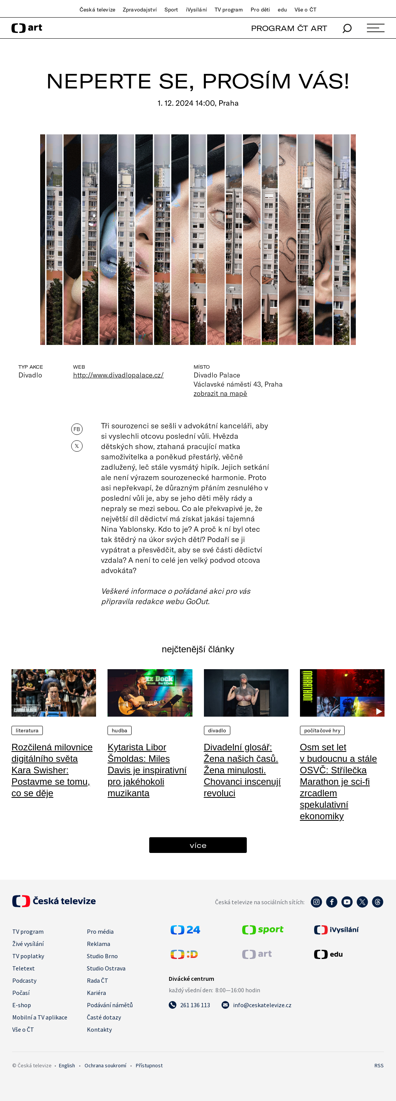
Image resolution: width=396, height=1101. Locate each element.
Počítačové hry (322, 730)
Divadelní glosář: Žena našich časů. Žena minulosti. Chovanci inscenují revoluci (242, 770)
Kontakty (99, 1029)
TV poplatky (28, 956)
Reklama (98, 943)
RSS (379, 1065)
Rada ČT (97, 980)
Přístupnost (149, 1065)
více (198, 845)
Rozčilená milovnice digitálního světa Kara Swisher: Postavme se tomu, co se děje (52, 770)
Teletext (23, 968)
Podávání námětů (110, 1005)
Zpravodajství (140, 9)
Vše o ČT (305, 9)
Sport (171, 9)
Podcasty (24, 980)
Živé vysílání (28, 943)
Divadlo (217, 730)
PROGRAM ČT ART (289, 28)
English (67, 1065)
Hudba (119, 730)
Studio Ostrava (106, 968)
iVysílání (196, 9)
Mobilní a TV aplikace (39, 1017)
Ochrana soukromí (105, 1065)
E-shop (21, 1005)
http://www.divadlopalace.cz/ (118, 375)
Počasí (20, 992)
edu (282, 9)
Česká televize (97, 9)
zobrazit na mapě (220, 393)
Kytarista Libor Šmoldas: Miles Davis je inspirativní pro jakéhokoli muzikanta (147, 770)
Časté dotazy (104, 1017)
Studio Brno (102, 956)
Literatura (27, 730)
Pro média (100, 931)
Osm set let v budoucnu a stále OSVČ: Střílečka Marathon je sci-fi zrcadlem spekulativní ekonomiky (338, 781)
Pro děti (260, 9)
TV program (229, 9)
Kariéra (96, 992)
